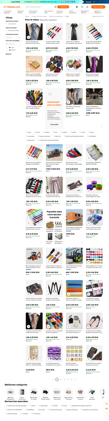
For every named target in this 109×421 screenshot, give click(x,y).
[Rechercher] (63, 6)
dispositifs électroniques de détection (80, 405)
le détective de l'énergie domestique (48, 140)
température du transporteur (89, 409)
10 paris (64, 405)
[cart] (82, 7)
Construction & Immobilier (39, 16)
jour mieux (41, 409)
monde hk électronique (55, 409)
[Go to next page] (75, 379)
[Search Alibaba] (39, 7)
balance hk (57, 136)
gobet (28, 132)
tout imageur (36, 413)
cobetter (64, 132)
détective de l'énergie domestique (74, 136)
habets (32, 405)
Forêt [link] (67, 16)
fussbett (46, 132)
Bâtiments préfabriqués (56, 16)
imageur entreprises (44, 136)
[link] (106, 403)
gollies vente (30, 140)
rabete (91, 132)
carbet (82, 132)
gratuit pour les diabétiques (14, 409)
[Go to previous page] (53, 379)
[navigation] (14, 198)
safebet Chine (43, 405)
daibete (73, 132)
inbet (55, 132)
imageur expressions (71, 409)
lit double (54, 405)
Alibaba (27, 16)
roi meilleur (24, 413)
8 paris (37, 132)
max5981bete (29, 409)
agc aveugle (30, 136)
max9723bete (91, 136)
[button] (55, 7)
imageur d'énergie (11, 413)
